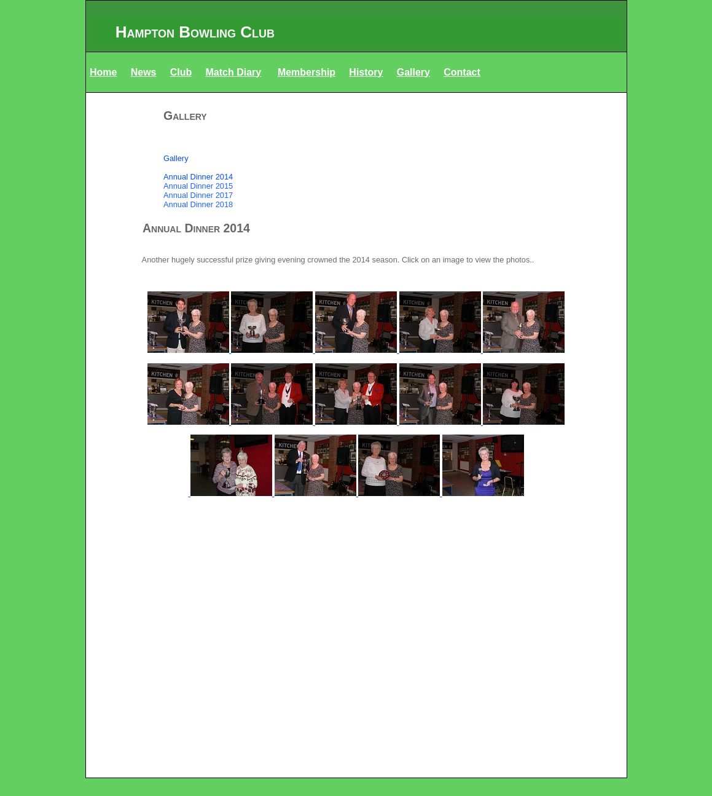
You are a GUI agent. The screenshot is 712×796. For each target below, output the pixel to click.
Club (181, 72)
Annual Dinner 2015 (198, 186)
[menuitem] (356, 139)
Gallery (413, 72)
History (366, 72)
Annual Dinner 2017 (198, 195)
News (144, 72)
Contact (462, 72)
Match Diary (234, 72)
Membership (306, 72)
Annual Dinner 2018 (198, 204)
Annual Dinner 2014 (198, 176)
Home (103, 72)
